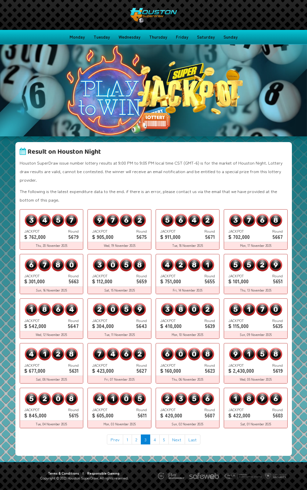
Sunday (230, 37)
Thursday (158, 37)
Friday (182, 37)
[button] (23, 90)
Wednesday (130, 37)
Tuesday (101, 37)
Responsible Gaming (103, 473)
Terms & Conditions (63, 473)
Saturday (206, 37)
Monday (77, 37)
